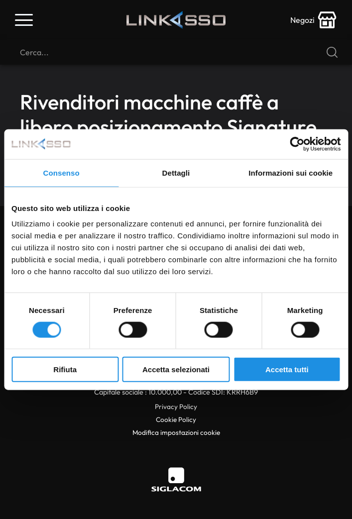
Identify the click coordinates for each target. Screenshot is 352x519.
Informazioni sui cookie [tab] (290, 172)
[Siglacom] (176, 479)
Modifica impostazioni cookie (176, 432)
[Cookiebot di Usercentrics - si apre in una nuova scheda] (297, 143)
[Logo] (176, 20)
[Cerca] (176, 52)
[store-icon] (313, 20)
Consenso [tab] (61, 172)
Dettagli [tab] (176, 172)
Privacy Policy (176, 406)
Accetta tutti (287, 369)
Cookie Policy (176, 419)
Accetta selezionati (176, 369)
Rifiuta (65, 369)
